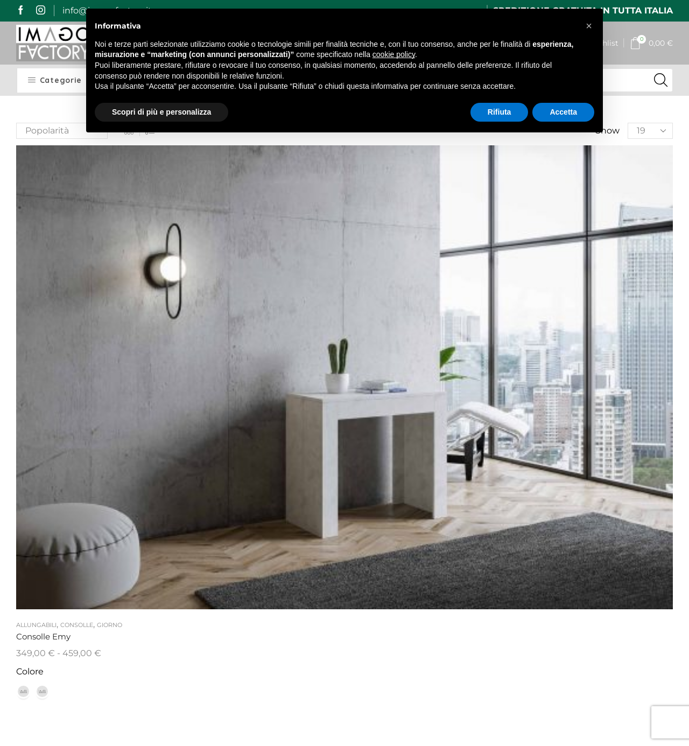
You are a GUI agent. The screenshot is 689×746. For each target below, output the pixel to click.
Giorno (109, 276)
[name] (597, 486)
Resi (194, 573)
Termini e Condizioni (291, 560)
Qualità (200, 553)
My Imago (290, 474)
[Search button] (661, 80)
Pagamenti (209, 534)
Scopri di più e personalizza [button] (161, 112)
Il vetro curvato (385, 470)
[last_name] (597, 515)
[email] (597, 543)
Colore (30, 324)
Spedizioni (207, 514)
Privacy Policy (298, 584)
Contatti (286, 534)
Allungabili (36, 276)
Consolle (76, 276)
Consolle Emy (45, 289)
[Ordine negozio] (62, 131)
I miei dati (290, 514)
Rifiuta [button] (499, 112)
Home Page (210, 474)
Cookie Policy (297, 597)
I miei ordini (294, 494)
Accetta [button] (563, 112)
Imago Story (211, 494)
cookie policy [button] (393, 54)
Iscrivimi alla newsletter (596, 646)
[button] (588, 25)
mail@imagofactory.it (90, 531)
